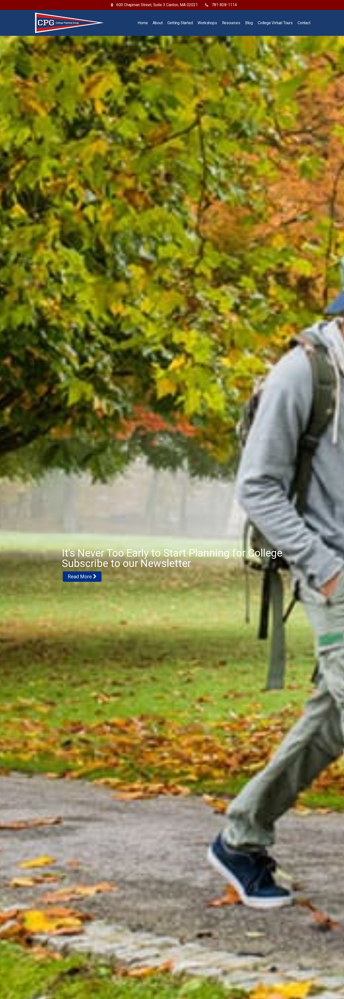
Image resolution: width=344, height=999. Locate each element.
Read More (82, 585)
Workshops (207, 23)
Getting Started (180, 23)
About (157, 23)
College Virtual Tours (275, 23)
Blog (249, 23)
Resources (231, 23)
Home (143, 23)
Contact (304, 23)
